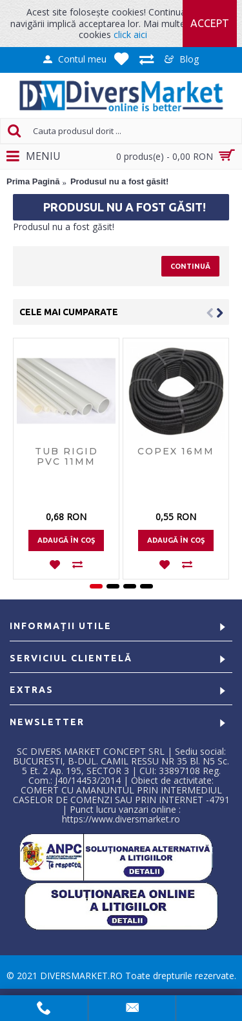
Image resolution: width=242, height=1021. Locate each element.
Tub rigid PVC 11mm (66, 456)
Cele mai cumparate (68, 312)
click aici (130, 34)
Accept (209, 23)
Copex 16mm (175, 451)
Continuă (190, 266)
